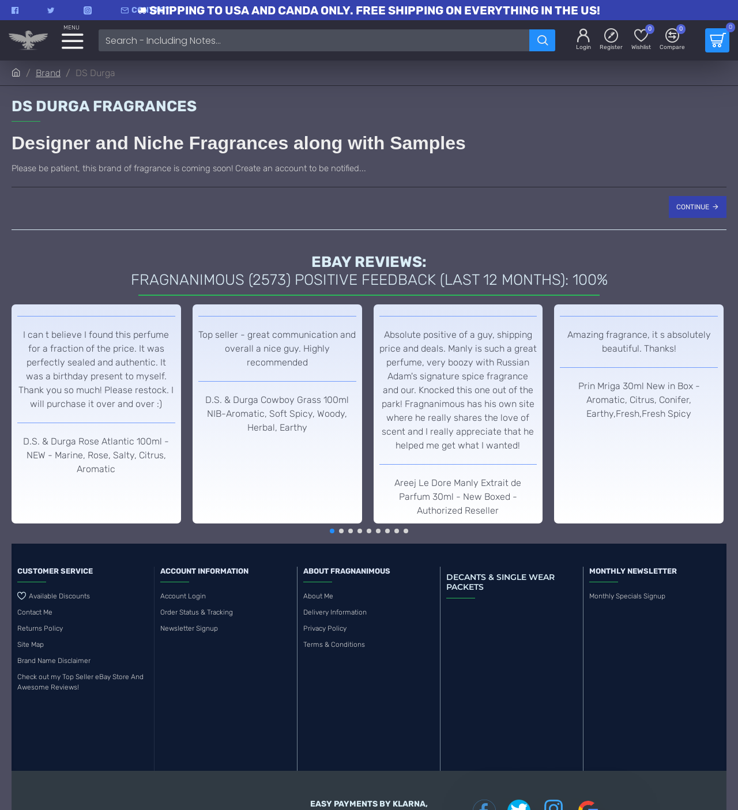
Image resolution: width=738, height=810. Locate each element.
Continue (692, 207)
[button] (332, 531)
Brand (48, 72)
